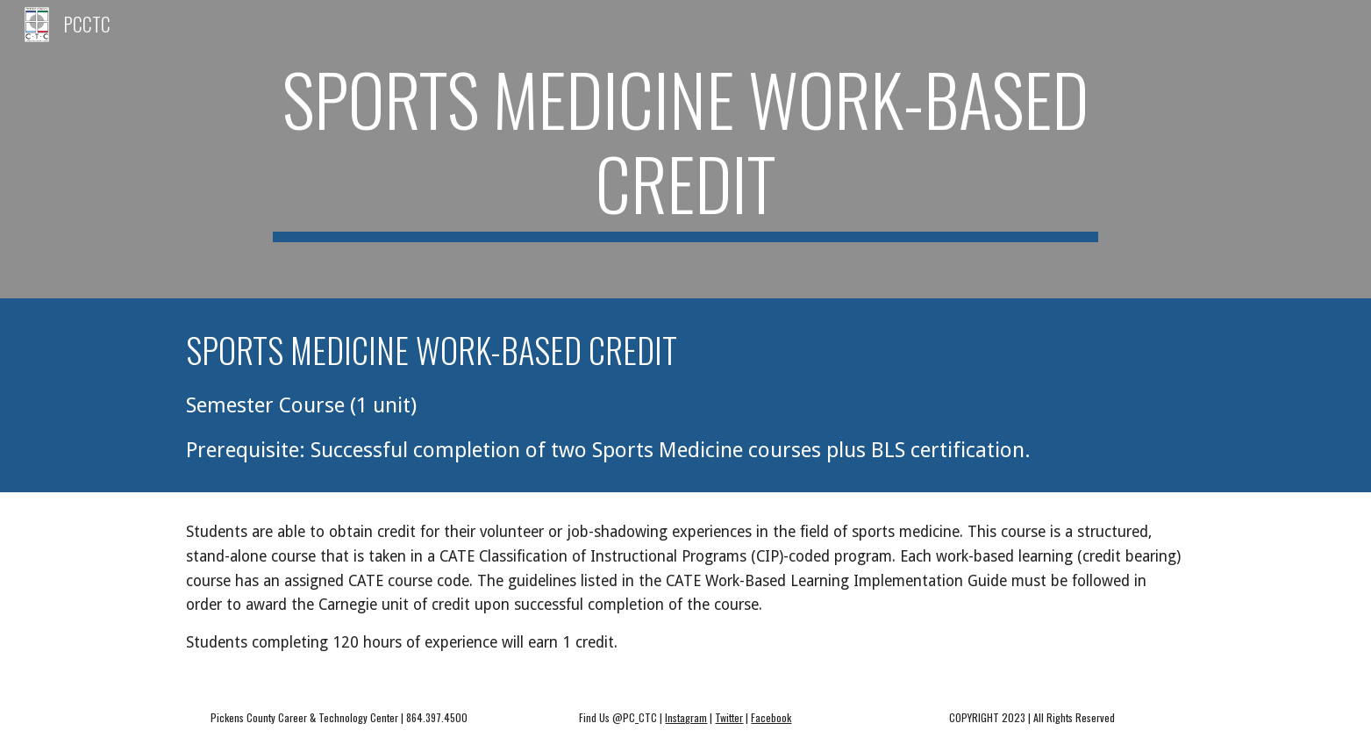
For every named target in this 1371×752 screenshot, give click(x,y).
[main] (685, 149)
